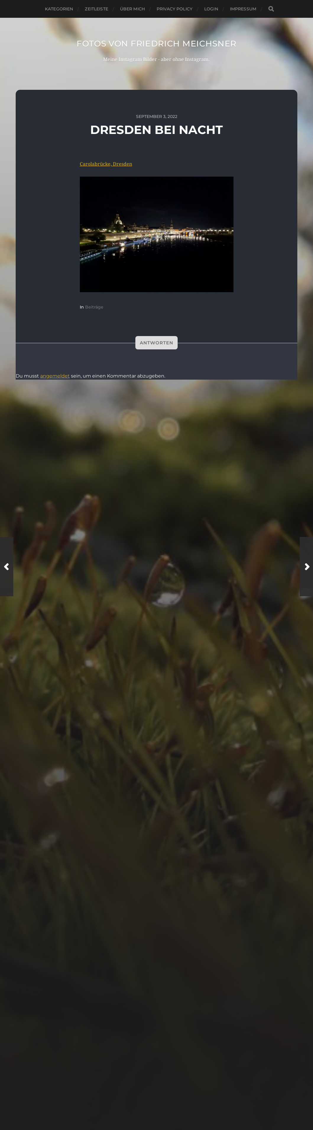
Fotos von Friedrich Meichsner (156, 44)
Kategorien (59, 9)
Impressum (243, 9)
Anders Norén (170, 1107)
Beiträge (94, 307)
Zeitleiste (96, 9)
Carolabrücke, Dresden (106, 164)
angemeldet (55, 376)
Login (211, 9)
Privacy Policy (174, 9)
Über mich (132, 9)
